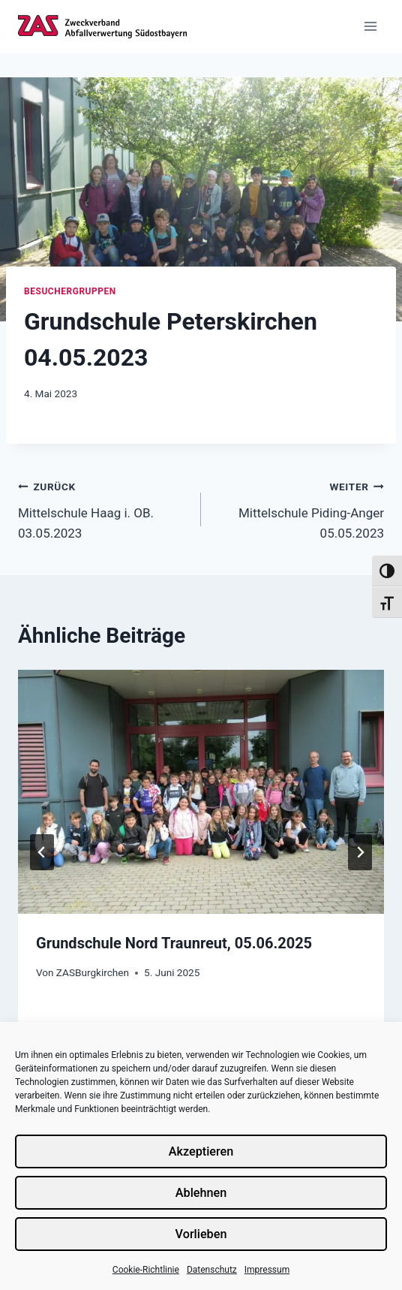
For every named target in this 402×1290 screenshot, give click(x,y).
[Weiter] (360, 852)
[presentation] (201, 792)
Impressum (267, 1269)
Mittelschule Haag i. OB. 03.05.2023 (103, 508)
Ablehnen (200, 1192)
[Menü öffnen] (370, 26)
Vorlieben (201, 1233)
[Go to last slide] (42, 852)
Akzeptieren (201, 1151)
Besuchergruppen (70, 291)
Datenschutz (212, 1269)
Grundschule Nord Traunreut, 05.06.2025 (174, 943)
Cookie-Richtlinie (145, 1269)
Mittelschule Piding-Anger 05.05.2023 (299, 508)
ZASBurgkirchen (92, 972)
